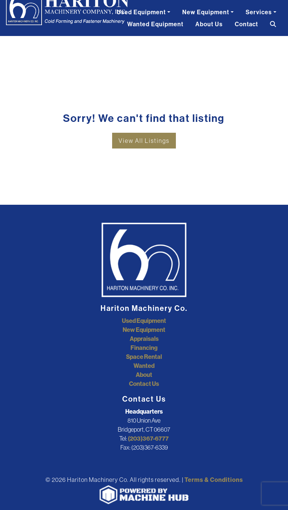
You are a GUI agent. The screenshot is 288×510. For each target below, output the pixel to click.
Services (259, 12)
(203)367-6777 (148, 438)
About (144, 374)
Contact (246, 24)
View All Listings (144, 140)
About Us (209, 24)
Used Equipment (141, 12)
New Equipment (205, 12)
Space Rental (144, 356)
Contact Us (144, 383)
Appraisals (144, 338)
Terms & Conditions (213, 479)
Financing (144, 347)
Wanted (144, 365)
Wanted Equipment (155, 24)
